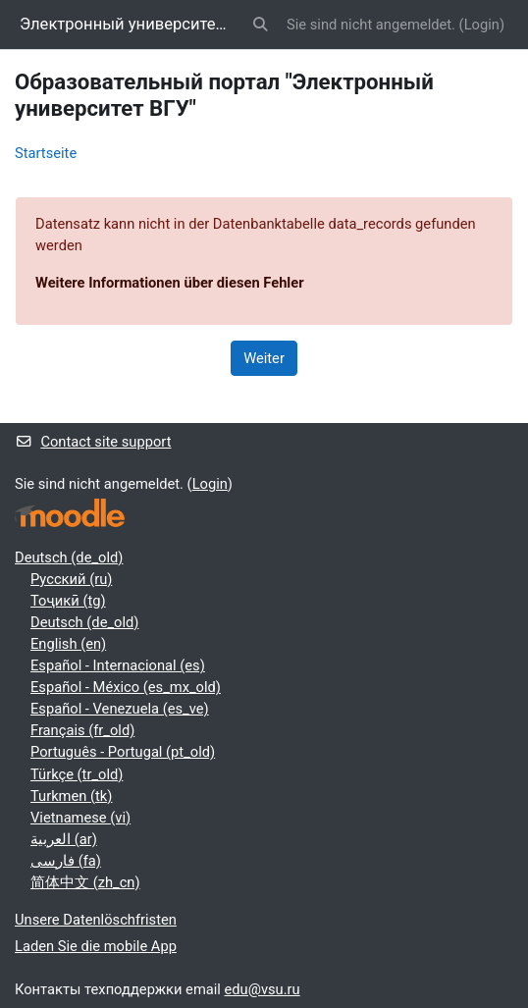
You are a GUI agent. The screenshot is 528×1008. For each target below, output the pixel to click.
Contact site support (93, 442)
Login (482, 24)
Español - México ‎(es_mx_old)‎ (125, 687)
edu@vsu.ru (262, 989)
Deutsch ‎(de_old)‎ (69, 557)
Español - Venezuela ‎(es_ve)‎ (119, 708)
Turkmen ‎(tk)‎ (71, 796)
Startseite (46, 153)
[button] (261, 24)
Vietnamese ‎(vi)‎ (80, 817)
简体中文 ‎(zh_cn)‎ (85, 882)
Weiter (264, 358)
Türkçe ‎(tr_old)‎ (76, 774)
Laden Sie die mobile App (96, 946)
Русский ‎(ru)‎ (71, 579)
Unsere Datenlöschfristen (96, 919)
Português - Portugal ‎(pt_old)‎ (122, 752)
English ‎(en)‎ (68, 644)
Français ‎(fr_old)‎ (82, 730)
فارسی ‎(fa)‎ (65, 861)
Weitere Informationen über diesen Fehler (169, 283)
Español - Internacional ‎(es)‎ (117, 665)
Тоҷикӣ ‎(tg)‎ (68, 601)
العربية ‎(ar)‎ (63, 839)
